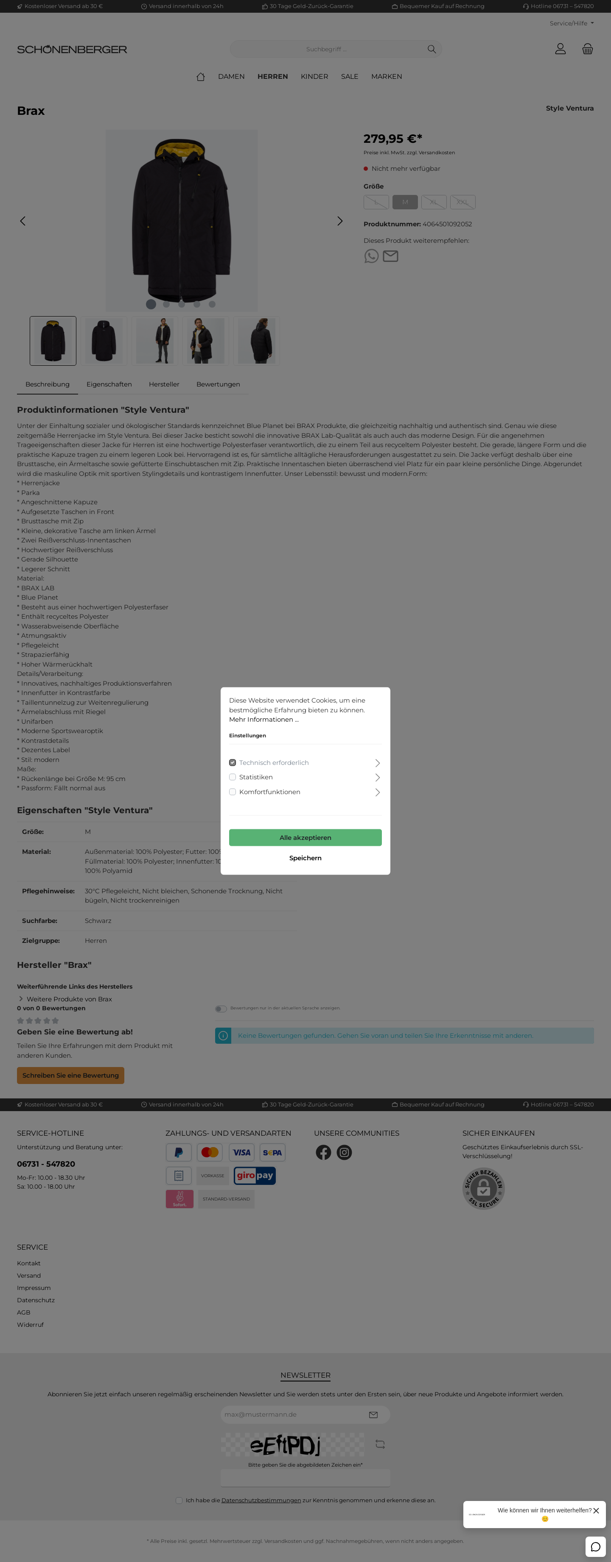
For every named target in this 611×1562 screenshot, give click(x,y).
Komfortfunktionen (269, 791)
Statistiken (256, 777)
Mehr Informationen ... (264, 719)
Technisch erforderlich (274, 762)
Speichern (305, 858)
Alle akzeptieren (305, 838)
